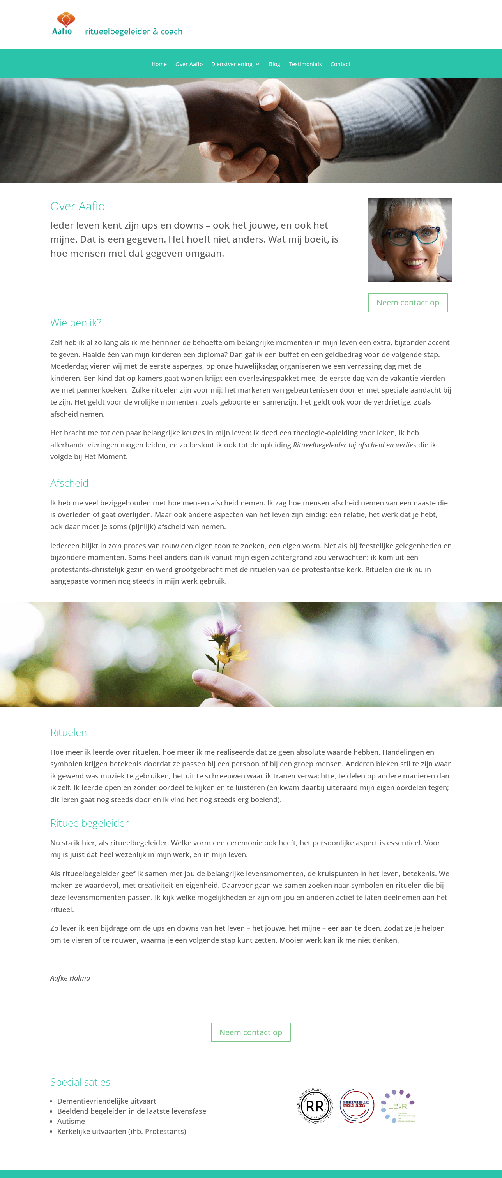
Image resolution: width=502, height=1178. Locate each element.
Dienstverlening (232, 65)
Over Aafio (189, 65)
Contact (340, 65)
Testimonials (305, 65)
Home (159, 65)
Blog (274, 65)
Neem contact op (407, 302)
